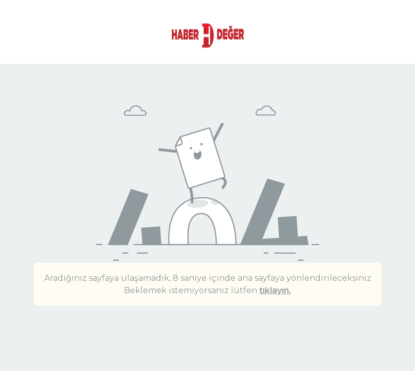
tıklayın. (275, 290)
